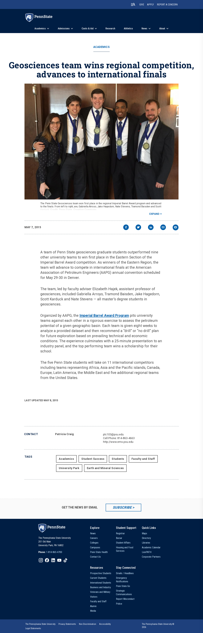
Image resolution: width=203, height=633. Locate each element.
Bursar (119, 538)
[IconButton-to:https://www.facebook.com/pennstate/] (47, 560)
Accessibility (105, 624)
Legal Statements (33, 628)
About (162, 28)
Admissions (64, 28)
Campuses (95, 547)
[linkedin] (151, 227)
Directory (146, 538)
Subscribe (122, 507)
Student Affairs (123, 542)
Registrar (120, 533)
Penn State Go (123, 586)
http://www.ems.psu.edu (118, 441)
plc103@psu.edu (113, 434)
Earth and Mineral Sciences (105, 468)
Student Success (92, 458)
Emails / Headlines (125, 573)
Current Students (98, 577)
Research (110, 28)
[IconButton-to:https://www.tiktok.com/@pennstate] (65, 560)
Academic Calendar (151, 547)
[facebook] (126, 227)
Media (93, 610)
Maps (144, 533)
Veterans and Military (100, 592)
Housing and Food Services (124, 549)
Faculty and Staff (143, 458)
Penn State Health (99, 552)
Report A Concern (167, 4)
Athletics (128, 28)
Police (119, 603)
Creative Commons (85, 209)
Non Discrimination (87, 624)
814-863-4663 (126, 438)
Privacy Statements (67, 624)
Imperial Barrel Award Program (104, 315)
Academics (40, 28)
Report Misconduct (125, 598)
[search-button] (133, 4)
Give (141, 4)
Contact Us (95, 556)
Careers (94, 538)
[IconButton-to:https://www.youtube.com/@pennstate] (59, 560)
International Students (100, 582)
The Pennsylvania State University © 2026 (158, 625)
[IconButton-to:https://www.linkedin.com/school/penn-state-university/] (53, 560)
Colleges (94, 542)
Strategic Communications (124, 592)
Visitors (93, 596)
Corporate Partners (151, 556)
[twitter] (138, 227)
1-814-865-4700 (54, 552)
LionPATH (146, 552)
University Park (69, 468)
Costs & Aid (87, 28)
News (144, 28)
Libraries (146, 542)
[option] (50, 552)
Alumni (93, 606)
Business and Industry (100, 587)
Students (118, 458)
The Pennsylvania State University (40, 624)
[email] (163, 227)
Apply (150, 4)
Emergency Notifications (122, 579)
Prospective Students (100, 573)
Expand (154, 213)
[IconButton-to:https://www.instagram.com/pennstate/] (40, 560)
